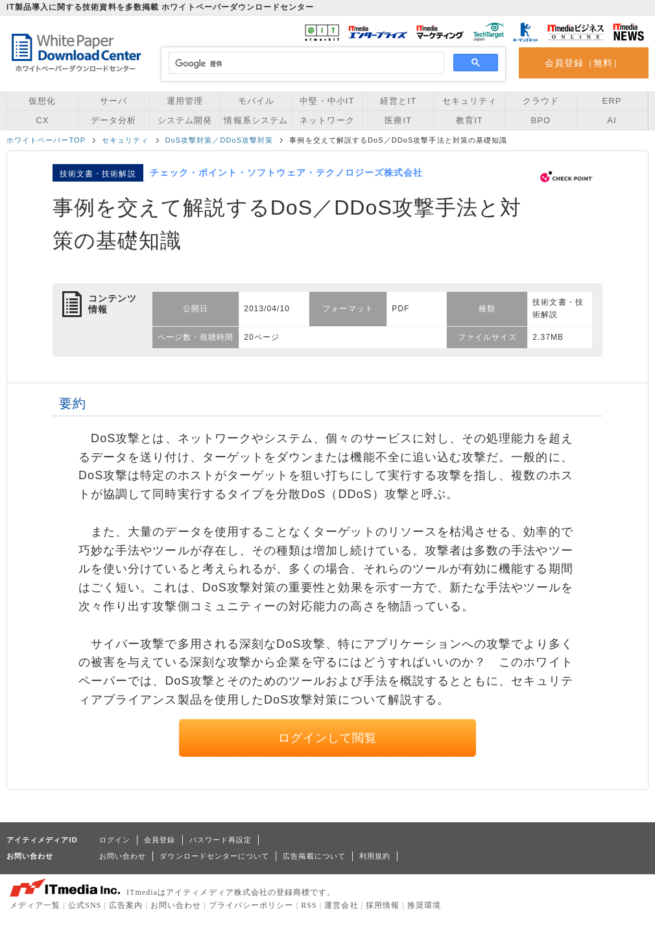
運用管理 (185, 101)
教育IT (469, 120)
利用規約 (374, 856)
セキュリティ (469, 101)
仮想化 (42, 101)
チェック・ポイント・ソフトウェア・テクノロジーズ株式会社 (286, 172)
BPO (540, 120)
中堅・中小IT (327, 101)
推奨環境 (424, 905)
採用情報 (382, 905)
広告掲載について (314, 856)
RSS (309, 905)
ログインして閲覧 (327, 737)
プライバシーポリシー (251, 905)
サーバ (113, 101)
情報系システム (255, 120)
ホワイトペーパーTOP (46, 140)
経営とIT (398, 101)
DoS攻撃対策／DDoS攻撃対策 (219, 140)
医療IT (398, 120)
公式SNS (84, 905)
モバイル (256, 101)
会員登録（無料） (584, 63)
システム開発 (185, 120)
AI (611, 120)
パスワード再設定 (220, 840)
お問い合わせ (122, 856)
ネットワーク (327, 120)
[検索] (304, 63)
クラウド (541, 101)
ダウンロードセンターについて (214, 856)
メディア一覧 (35, 905)
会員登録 (159, 840)
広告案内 (126, 905)
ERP (612, 101)
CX (42, 120)
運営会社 (341, 905)
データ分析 (113, 120)
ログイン (114, 840)
